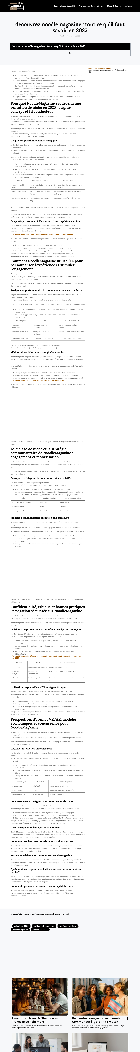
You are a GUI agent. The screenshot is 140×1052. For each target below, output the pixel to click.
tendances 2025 (40, 929)
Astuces (128, 6)
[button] (127, 46)
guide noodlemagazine (44, 926)
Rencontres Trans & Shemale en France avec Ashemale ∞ (35, 1020)
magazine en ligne (68, 926)
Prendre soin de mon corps (91, 6)
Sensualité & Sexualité (64, 6)
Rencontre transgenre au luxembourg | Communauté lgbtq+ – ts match (100, 1020)
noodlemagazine (20, 929)
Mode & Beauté (114, 6)
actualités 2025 (21, 926)
